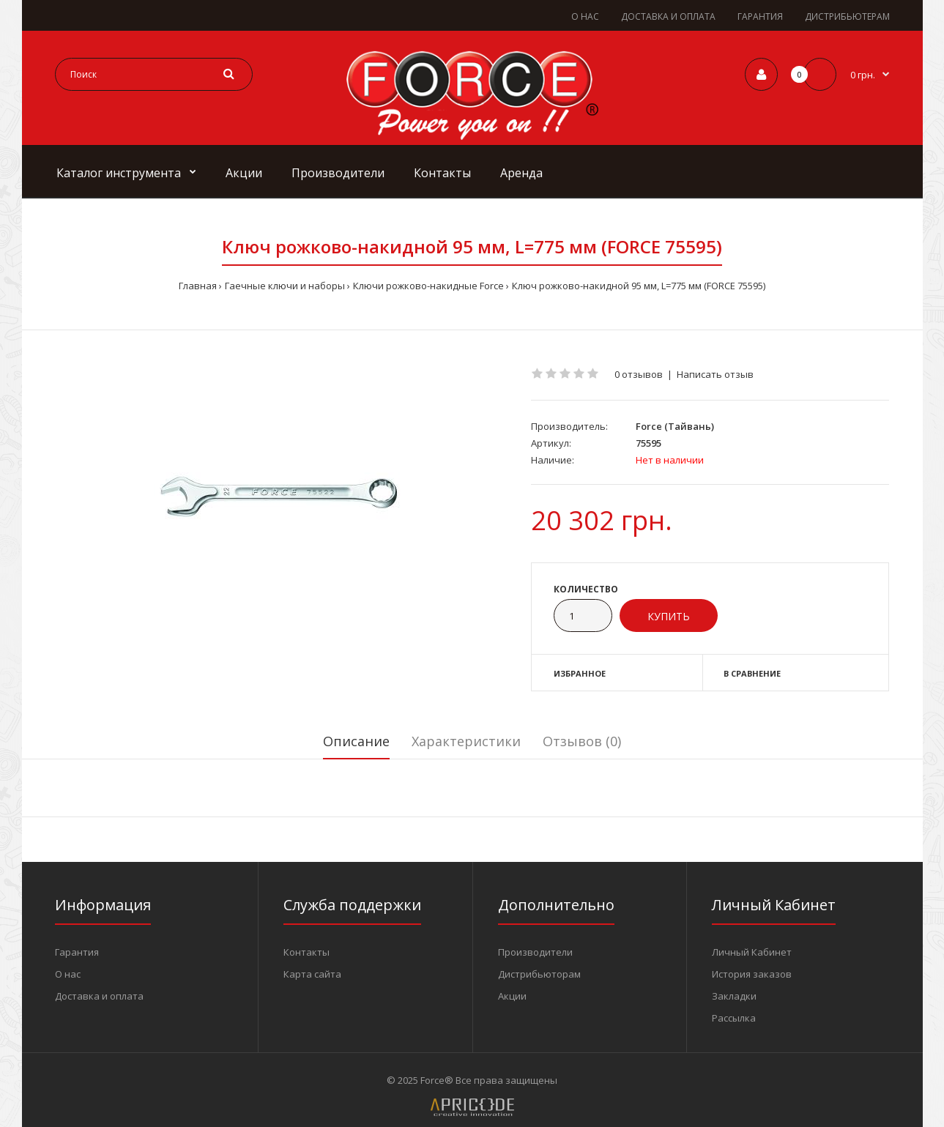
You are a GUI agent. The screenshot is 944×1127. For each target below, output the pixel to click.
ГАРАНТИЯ (760, 16)
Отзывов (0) (582, 741)
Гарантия (77, 952)
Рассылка (734, 1017)
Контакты (306, 952)
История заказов (752, 974)
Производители (535, 952)
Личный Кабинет (752, 952)
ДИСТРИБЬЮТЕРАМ (847, 16)
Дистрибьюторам (539, 974)
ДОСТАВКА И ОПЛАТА (668, 16)
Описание (356, 741)
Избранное (580, 673)
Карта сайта (312, 974)
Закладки (734, 996)
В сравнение (752, 673)
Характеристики (466, 741)
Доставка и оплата (99, 996)
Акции (512, 996)
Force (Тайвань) (675, 426)
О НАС (585, 16)
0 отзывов (638, 374)
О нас (68, 974)
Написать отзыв (715, 374)
